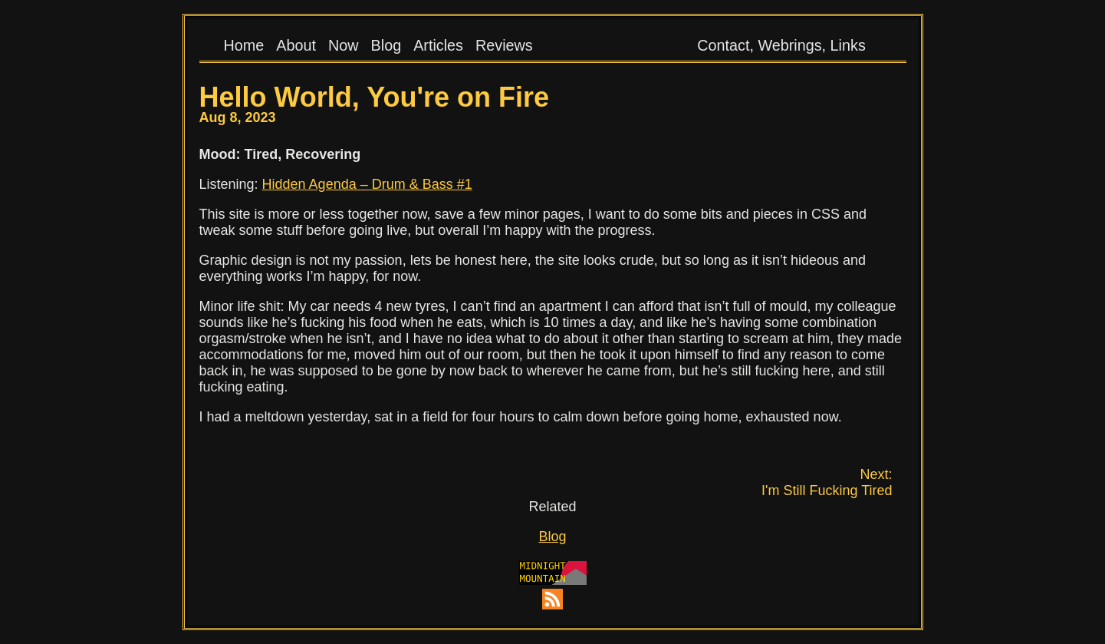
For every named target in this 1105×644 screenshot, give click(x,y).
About (296, 45)
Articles (438, 45)
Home (244, 45)
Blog (386, 45)
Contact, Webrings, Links (781, 45)
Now (343, 45)
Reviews (504, 45)
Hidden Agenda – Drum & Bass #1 (367, 184)
